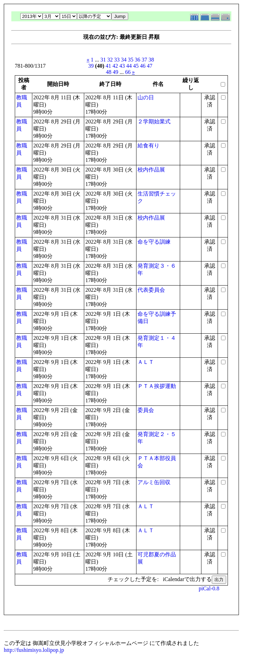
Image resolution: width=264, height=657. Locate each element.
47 (149, 66)
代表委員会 (151, 290)
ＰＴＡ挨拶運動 (157, 386)
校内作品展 (151, 169)
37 (144, 60)
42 (115, 66)
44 (129, 66)
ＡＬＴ (146, 362)
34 (123, 60)
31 (103, 60)
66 (128, 72)
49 (115, 72)
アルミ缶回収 (154, 482)
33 (117, 60)
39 (91, 66)
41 (108, 66)
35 (130, 60)
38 (151, 60)
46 (142, 66)
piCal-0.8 (209, 588)
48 (108, 72)
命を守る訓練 (154, 242)
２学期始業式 (154, 121)
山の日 (146, 97)
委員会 (146, 410)
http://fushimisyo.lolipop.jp (34, 650)
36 (137, 60)
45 (136, 66)
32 (110, 60)
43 (122, 66)
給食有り (149, 145)
